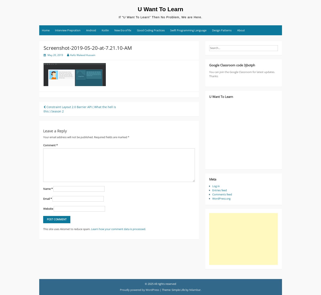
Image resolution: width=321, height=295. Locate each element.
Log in (216, 186)
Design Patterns (222, 30)
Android (91, 30)
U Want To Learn (160, 9)
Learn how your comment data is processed (118, 229)
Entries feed (219, 190)
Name (48, 189)
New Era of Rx (122, 30)
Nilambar (195, 290)
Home (46, 30)
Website (48, 209)
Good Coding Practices (151, 30)
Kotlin (105, 30)
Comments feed (222, 194)
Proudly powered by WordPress (139, 290)
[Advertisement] (243, 239)
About (241, 30)
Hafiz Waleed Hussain (82, 55)
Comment (50, 145)
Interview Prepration (68, 30)
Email (47, 199)
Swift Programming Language (188, 30)
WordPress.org (221, 198)
